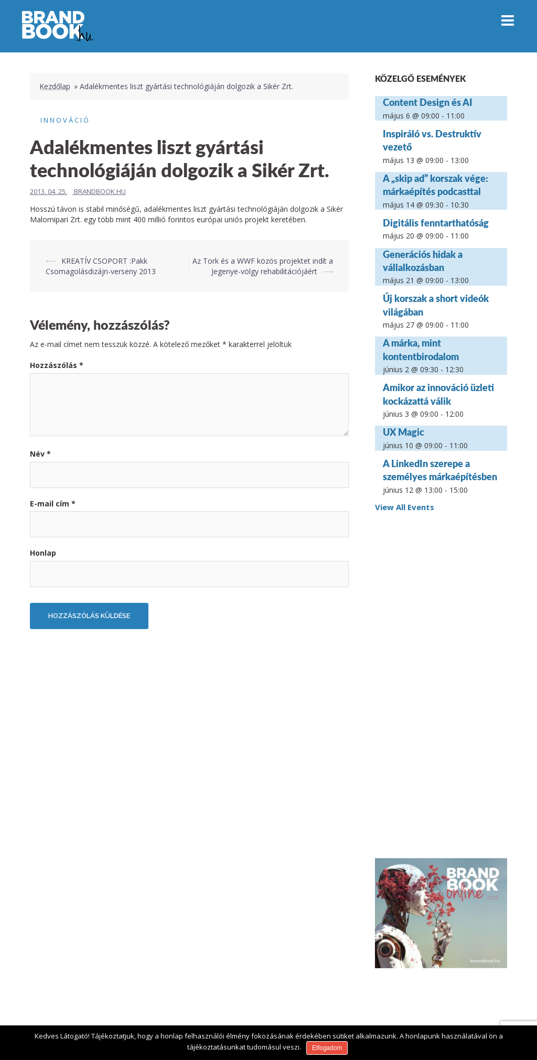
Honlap (43, 553)
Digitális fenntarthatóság (436, 223)
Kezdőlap (54, 86)
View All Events (404, 507)
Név (40, 454)
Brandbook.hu (100, 191)
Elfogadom (327, 1048)
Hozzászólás (56, 365)
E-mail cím (53, 504)
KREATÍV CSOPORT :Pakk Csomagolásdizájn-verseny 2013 (101, 266)
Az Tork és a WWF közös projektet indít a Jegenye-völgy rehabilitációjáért (262, 266)
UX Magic (403, 432)
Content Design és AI (427, 102)
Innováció (65, 120)
